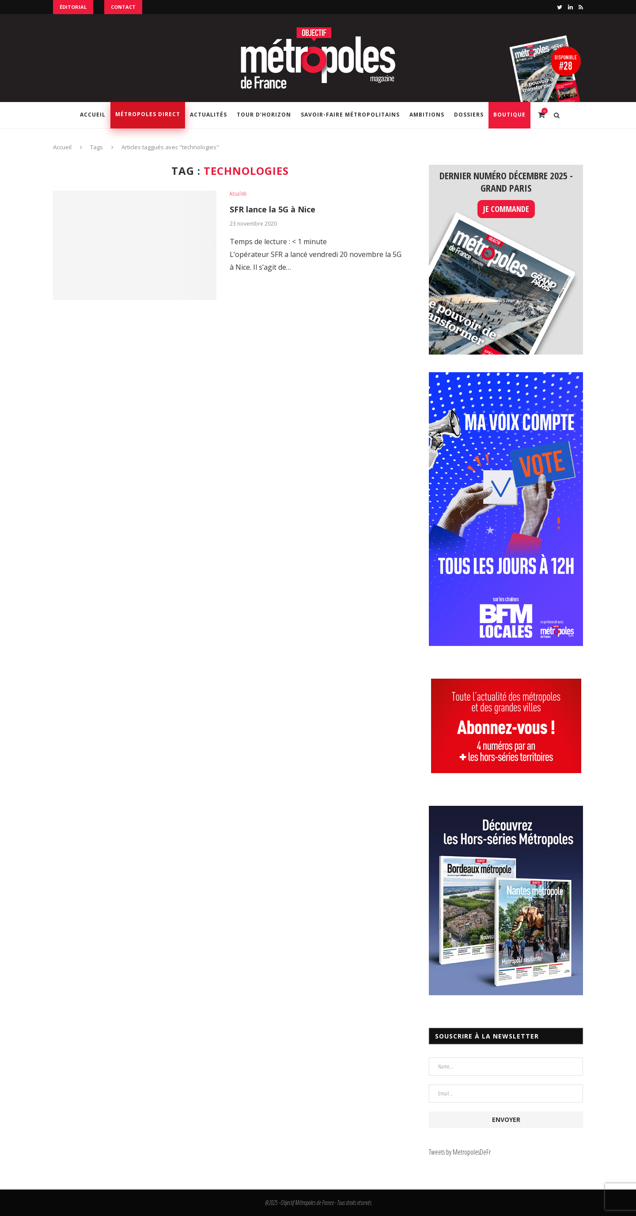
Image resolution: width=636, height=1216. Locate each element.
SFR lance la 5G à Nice (272, 209)
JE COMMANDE (506, 209)
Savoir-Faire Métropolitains (350, 114)
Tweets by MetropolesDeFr (460, 1152)
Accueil (93, 114)
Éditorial (73, 7)
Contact (123, 7)
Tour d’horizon (264, 114)
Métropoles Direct (147, 114)
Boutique (509, 114)
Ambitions (426, 114)
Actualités (208, 114)
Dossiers (469, 114)
